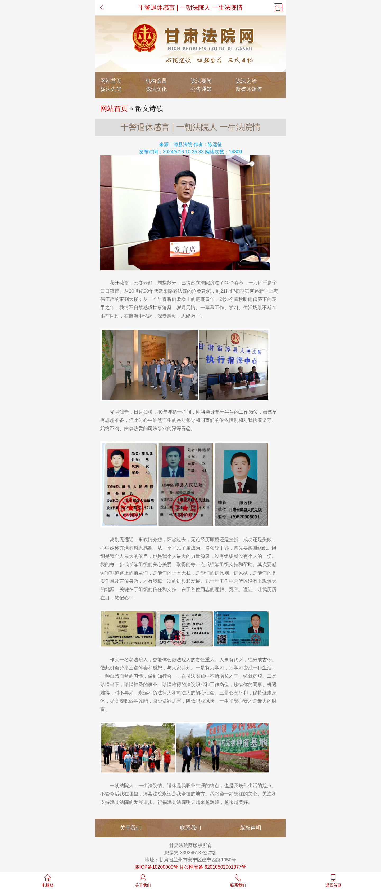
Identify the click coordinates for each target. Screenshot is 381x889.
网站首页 (110, 81)
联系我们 (190, 828)
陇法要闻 (201, 81)
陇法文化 (156, 89)
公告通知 (201, 89)
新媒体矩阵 (248, 89)
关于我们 (130, 828)
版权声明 (250, 828)
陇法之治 (246, 81)
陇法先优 (110, 89)
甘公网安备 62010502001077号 (212, 867)
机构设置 (156, 81)
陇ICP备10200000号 (156, 867)
